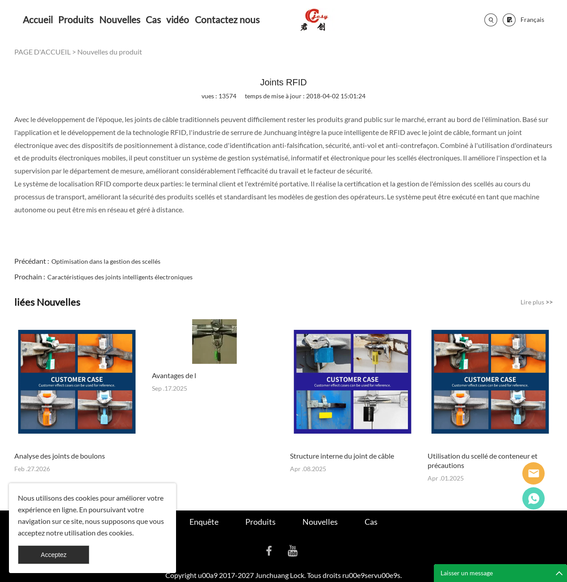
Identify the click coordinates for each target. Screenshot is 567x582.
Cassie (533, 498)
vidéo (177, 19)
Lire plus (537, 302)
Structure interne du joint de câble (342, 455)
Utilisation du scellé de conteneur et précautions (483, 460)
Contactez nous (227, 19)
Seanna (533, 473)
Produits (75, 19)
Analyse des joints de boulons (59, 455)
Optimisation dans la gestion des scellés (105, 261)
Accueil (38, 19)
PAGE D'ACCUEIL (42, 51)
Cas (153, 19)
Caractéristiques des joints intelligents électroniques (120, 277)
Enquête (203, 522)
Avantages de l (174, 375)
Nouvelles (119, 19)
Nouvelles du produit (109, 51)
